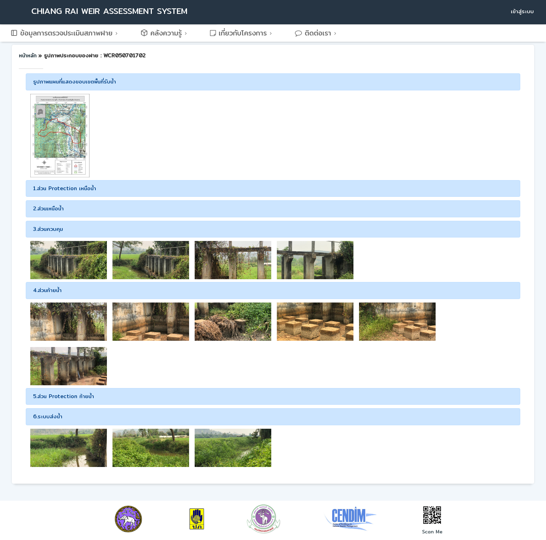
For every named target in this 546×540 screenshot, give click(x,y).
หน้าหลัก (28, 55)
